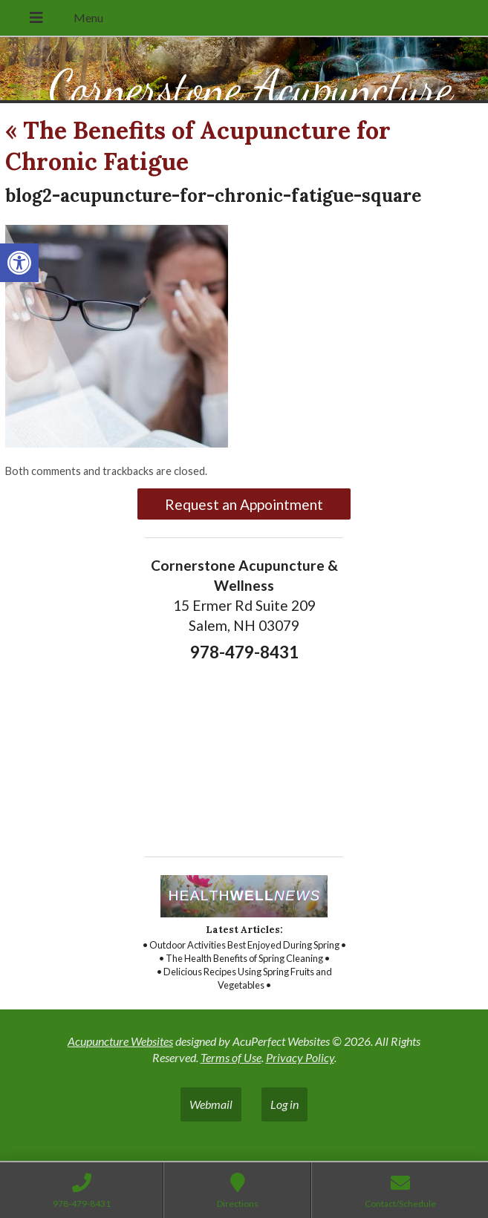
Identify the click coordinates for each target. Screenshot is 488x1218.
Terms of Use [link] (231, 1057)
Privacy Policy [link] (300, 1057)
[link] (19, 262)
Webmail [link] (210, 1104)
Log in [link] (284, 1104)
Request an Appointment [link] (244, 504)
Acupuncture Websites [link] (120, 1041)
